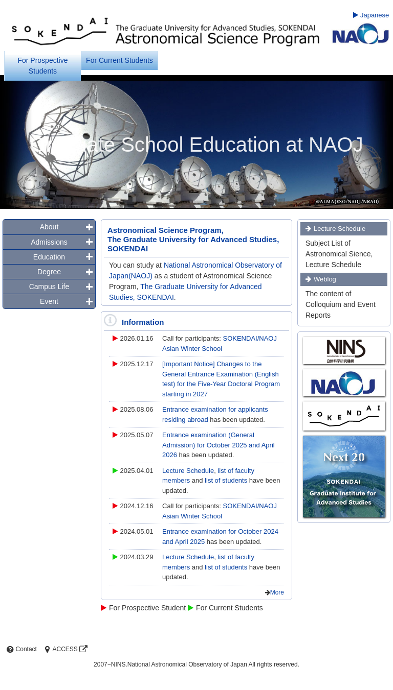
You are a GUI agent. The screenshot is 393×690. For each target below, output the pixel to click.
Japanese (371, 15)
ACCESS (65, 649)
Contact (21, 649)
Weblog (325, 279)
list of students (227, 480)
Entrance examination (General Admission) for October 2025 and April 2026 (218, 445)
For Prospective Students (42, 65)
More (277, 592)
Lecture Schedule (188, 470)
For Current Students (119, 60)
